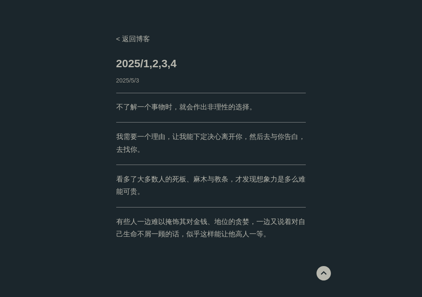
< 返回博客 (133, 39)
